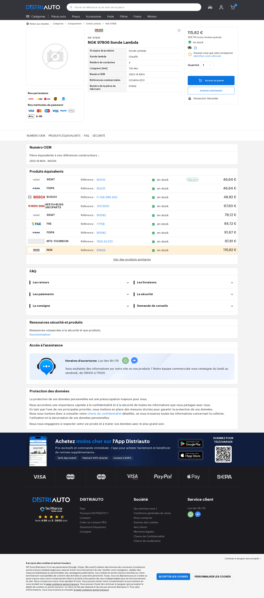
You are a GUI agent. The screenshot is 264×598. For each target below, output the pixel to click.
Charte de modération (147, 540)
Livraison (85, 517)
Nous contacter (143, 517)
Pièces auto (58, 16)
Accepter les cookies (173, 576)
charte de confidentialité (104, 413)
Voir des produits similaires (132, 259)
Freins (137, 16)
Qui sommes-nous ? (145, 508)
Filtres (124, 16)
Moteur (152, 16)
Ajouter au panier (211, 80)
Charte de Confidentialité (149, 536)
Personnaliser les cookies (213, 576)
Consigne (85, 531)
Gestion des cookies (146, 522)
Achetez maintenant (211, 91)
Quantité (193, 65)
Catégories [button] (38, 16)
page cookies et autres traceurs (62, 584)
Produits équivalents (64, 135)
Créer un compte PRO (93, 522)
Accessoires (93, 16)
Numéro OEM (36, 135)
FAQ (86, 135)
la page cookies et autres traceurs (91, 589)
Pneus (76, 16)
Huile (110, 16)
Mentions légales (144, 531)
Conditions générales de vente (152, 513)
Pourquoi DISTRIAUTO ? (94, 513)
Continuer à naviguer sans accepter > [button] (243, 558)
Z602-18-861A (42, 161)
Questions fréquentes (93, 527)
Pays (82, 508)
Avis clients (140, 527)
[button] (210, 7)
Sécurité (98, 135)
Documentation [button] (39, 334)
